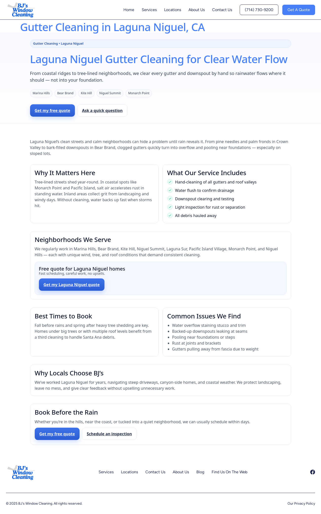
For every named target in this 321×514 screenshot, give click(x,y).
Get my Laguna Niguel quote (72, 284)
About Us (196, 9)
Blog (200, 472)
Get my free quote (52, 110)
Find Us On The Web (229, 472)
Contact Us (222, 9)
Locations (172, 9)
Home (128, 9)
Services (149, 9)
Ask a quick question (102, 110)
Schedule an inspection (109, 434)
